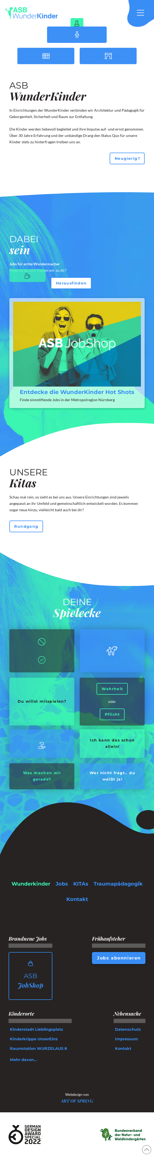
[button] (143, 12)
